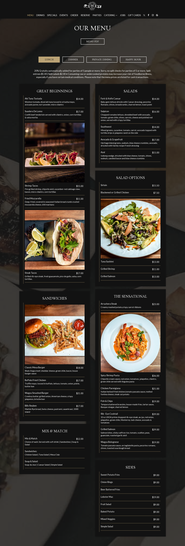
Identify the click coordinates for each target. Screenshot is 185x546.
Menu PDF (92, 41)
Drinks (40, 15)
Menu (30, 15)
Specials (52, 15)
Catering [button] (110, 15)
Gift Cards (134, 15)
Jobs (122, 15)
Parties (97, 15)
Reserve (85, 15)
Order (74, 15)
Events (64, 15)
